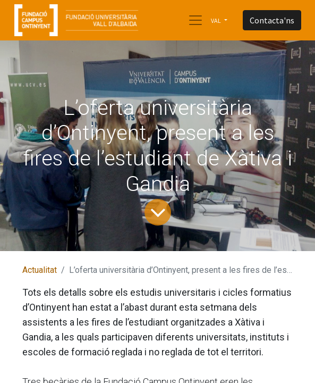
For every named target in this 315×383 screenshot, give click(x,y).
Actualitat (39, 270)
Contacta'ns (272, 20)
